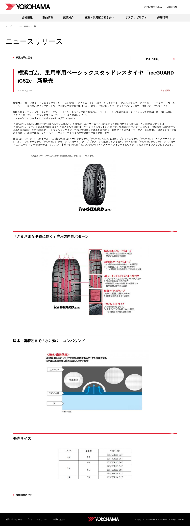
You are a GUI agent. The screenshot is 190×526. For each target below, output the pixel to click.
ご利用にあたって (59, 519)
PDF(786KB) (152, 59)
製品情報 (47, 17)
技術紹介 (68, 17)
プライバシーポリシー (37, 519)
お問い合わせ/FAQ (153, 7)
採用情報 (162, 17)
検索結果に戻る (24, 57)
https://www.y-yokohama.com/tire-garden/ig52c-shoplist (44, 118)
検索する (183, 6)
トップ (8, 26)
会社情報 (27, 17)
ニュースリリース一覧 (26, 26)
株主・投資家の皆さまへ (99, 17)
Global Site (172, 7)
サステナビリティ (136, 17)
